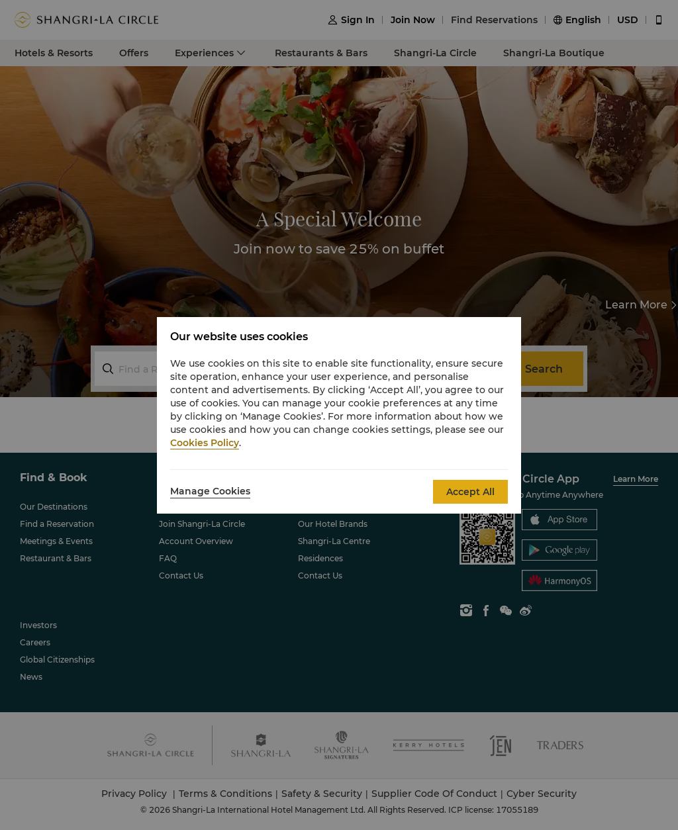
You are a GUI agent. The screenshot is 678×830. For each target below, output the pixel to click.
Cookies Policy (204, 443)
